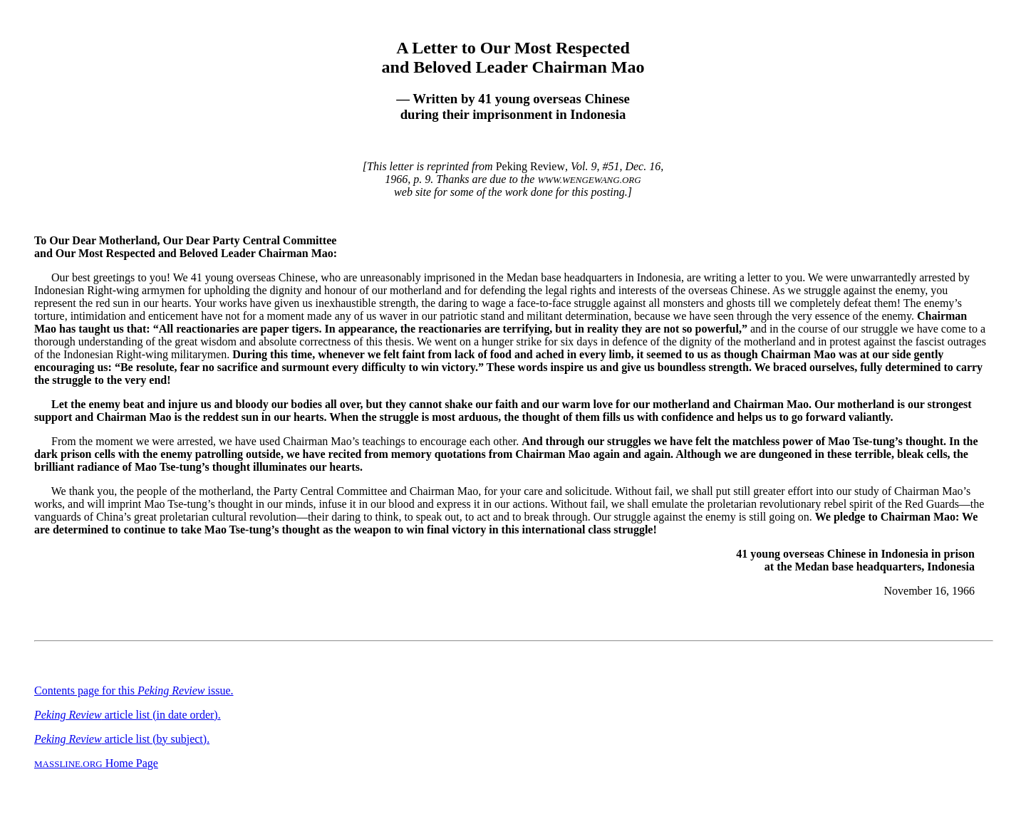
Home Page (96, 763)
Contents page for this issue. (134, 690)
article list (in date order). (127, 715)
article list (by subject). (121, 739)
